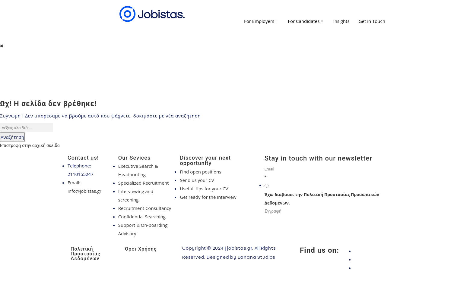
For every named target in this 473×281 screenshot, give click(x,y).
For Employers (261, 21)
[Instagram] (378, 259)
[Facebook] (378, 251)
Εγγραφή (273, 211)
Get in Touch (372, 21)
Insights (341, 21)
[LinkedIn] (378, 268)
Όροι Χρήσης (141, 249)
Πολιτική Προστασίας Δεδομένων (85, 253)
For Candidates (306, 21)
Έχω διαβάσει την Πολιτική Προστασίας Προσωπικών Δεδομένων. (322, 199)
